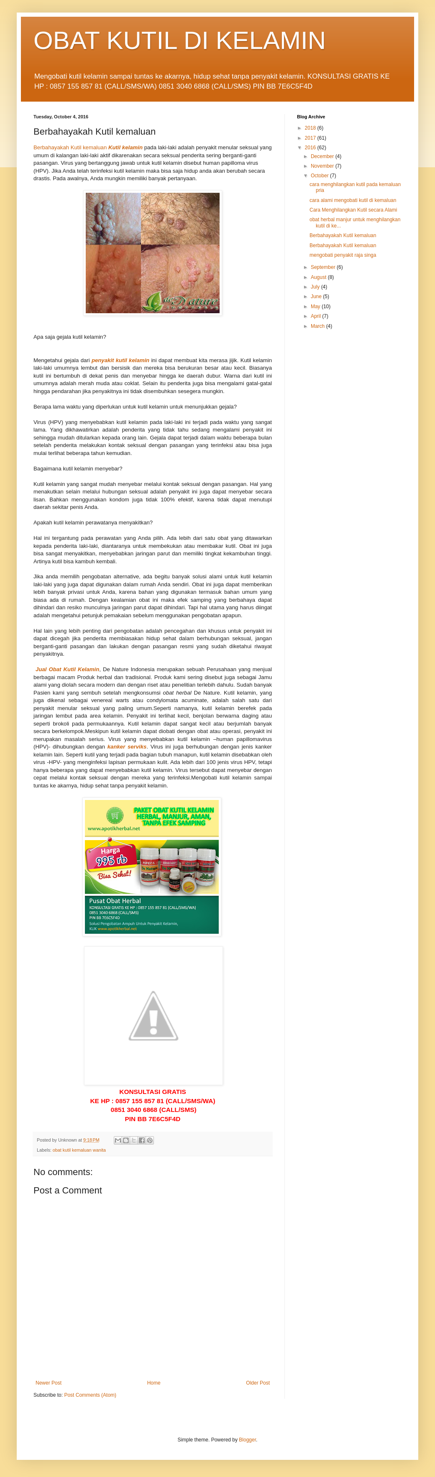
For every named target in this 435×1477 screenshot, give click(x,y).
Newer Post (48, 1383)
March (318, 326)
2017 (311, 138)
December (323, 156)
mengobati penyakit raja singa (343, 255)
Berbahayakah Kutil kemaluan (70, 147)
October (320, 176)
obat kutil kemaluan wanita (79, 1149)
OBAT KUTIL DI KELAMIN (179, 40)
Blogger (247, 1440)
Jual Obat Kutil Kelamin (67, 669)
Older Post (258, 1383)
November (323, 166)
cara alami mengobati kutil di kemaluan (353, 200)
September (324, 267)
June (317, 296)
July (316, 287)
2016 (311, 148)
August (319, 277)
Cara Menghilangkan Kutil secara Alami (353, 210)
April (316, 316)
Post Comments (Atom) (90, 1395)
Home (154, 1383)
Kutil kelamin (125, 147)
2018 (311, 128)
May (316, 306)
